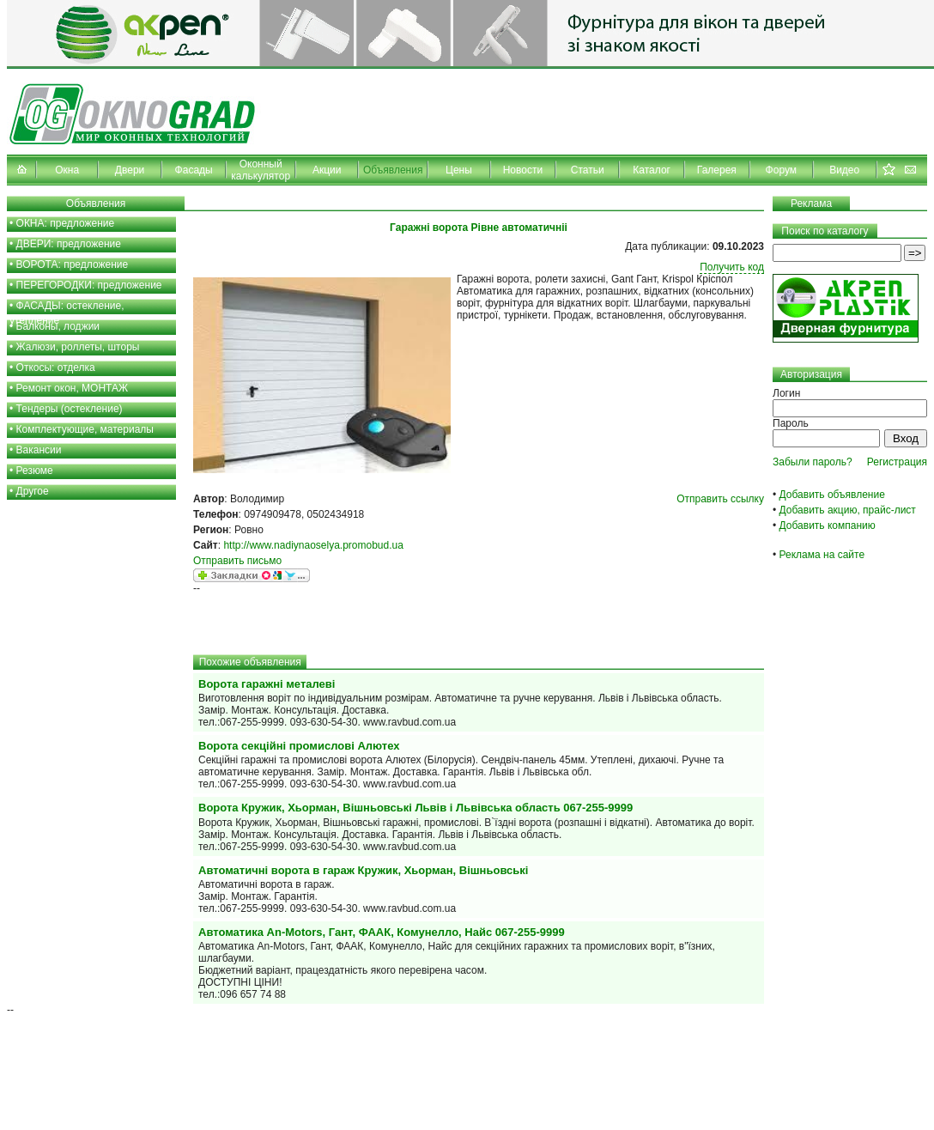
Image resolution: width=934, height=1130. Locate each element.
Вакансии (39, 450)
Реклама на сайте (822, 555)
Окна (67, 170)
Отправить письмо (237, 561)
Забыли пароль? (812, 462)
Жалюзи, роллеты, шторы (78, 347)
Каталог (651, 170)
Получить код (732, 267)
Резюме (34, 471)
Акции (327, 170)
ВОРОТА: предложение (72, 264)
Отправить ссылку (720, 499)
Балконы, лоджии (58, 326)
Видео (844, 170)
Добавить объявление (832, 495)
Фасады (194, 170)
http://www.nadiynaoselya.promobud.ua (313, 545)
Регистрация (897, 462)
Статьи (587, 170)
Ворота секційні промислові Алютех (298, 745)
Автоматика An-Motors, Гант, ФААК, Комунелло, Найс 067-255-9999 (381, 932)
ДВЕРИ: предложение (68, 244)
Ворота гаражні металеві (266, 683)
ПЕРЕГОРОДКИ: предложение (89, 285)
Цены (459, 170)
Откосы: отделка (55, 367)
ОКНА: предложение (65, 223)
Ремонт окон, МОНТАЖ (72, 388)
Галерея (717, 170)
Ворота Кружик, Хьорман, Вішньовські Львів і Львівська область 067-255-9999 (415, 807)
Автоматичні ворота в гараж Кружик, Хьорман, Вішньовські (363, 870)
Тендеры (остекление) (69, 409)
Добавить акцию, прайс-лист (847, 510)
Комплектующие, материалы (85, 429)
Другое (32, 491)
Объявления (392, 170)
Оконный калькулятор (260, 170)
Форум (781, 170)
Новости (523, 170)
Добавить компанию (827, 525)
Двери (129, 170)
